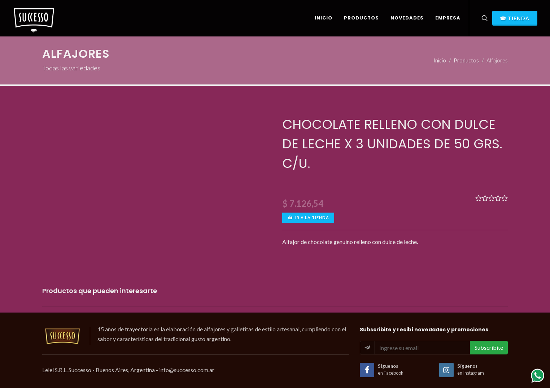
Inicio (439, 60)
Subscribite (489, 347)
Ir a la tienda (308, 217)
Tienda (514, 18)
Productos (466, 60)
